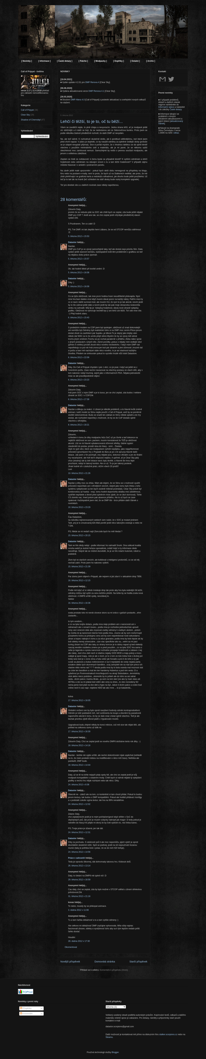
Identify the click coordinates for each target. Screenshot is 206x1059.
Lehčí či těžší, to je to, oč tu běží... (91, 121)
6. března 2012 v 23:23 (78, 380)
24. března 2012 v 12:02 (79, 804)
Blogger (115, 1052)
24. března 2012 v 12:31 (79, 832)
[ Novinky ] (26, 61)
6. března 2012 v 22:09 (78, 357)
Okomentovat (71, 947)
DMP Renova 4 (92, 82)
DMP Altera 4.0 (78, 99)
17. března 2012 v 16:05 (79, 700)
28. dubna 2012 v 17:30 (79, 941)
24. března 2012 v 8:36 (78, 784)
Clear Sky (25, 115)
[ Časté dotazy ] (64, 61)
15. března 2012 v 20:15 (79, 535)
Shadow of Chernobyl (31, 120)
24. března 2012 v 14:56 (79, 852)
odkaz (176, 133)
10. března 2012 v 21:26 (79, 473)
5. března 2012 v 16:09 (78, 286)
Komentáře (26, 1013)
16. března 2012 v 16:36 (79, 603)
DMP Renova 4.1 (96, 91)
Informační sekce (166, 107)
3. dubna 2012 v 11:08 (78, 910)
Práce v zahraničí (76, 858)
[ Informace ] (44, 61)
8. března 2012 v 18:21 (78, 425)
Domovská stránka (104, 961)
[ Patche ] (83, 61)
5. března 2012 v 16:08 (78, 272)
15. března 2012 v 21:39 (79, 566)
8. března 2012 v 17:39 (78, 399)
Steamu (109, 1037)
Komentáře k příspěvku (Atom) (114, 970)
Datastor (72, 242)
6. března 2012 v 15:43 (78, 317)
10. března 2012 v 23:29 (79, 507)
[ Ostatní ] (135, 61)
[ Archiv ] (150, 61)
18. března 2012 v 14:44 (79, 765)
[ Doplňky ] (118, 61)
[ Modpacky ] (100, 61)
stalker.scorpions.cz (168, 1034)
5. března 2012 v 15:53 (78, 236)
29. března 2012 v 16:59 (79, 879)
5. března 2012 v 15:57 (78, 259)
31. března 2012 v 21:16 (79, 896)
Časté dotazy (176, 109)
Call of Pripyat (27, 110)
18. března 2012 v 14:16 (79, 745)
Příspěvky (26, 1008)
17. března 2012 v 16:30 (79, 731)
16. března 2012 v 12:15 (79, 580)
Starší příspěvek (138, 961)
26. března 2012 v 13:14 (79, 865)
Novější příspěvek (70, 961)
